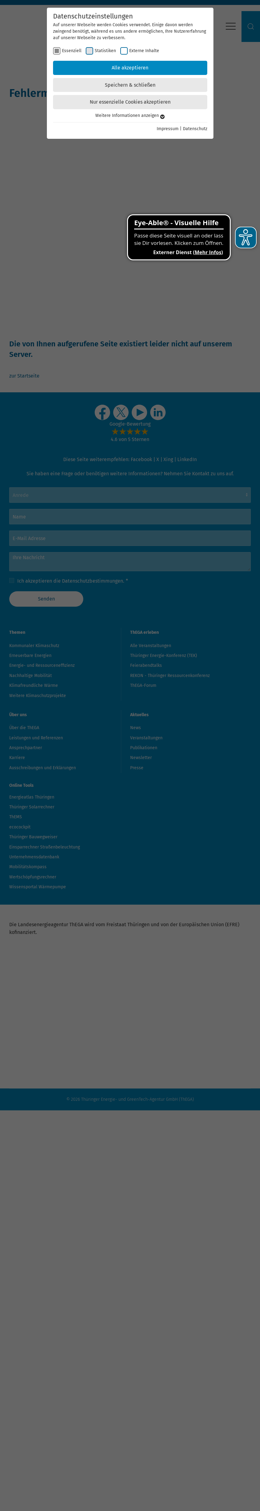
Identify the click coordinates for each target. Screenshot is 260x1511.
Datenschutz (195, 128)
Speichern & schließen (130, 85)
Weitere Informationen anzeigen (130, 115)
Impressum (168, 128)
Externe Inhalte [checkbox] (144, 50)
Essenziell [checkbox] (71, 50)
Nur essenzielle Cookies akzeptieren (130, 102)
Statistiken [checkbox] (105, 50)
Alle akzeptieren (130, 68)
